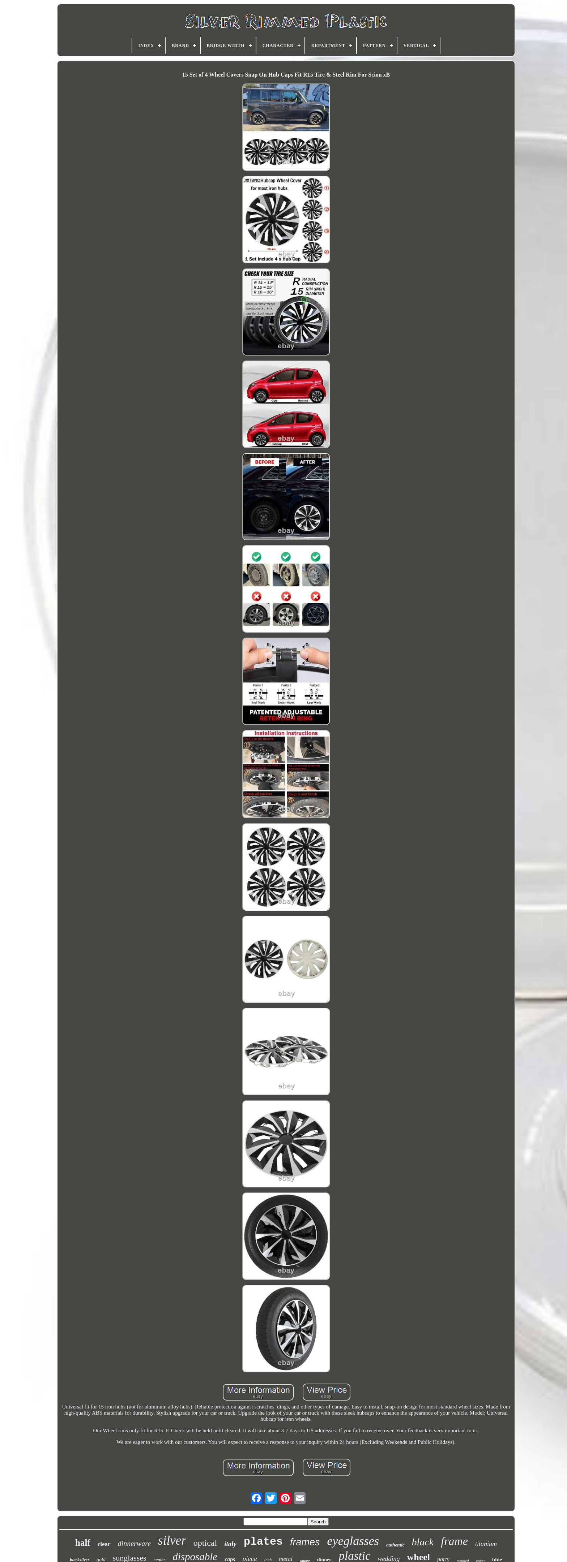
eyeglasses (353, 1541)
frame (454, 1541)
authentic (395, 1545)
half (82, 1543)
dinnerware (134, 1544)
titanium (486, 1544)
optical (205, 1543)
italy (230, 1544)
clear (104, 1544)
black (423, 1542)
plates (263, 1542)
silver (172, 1540)
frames (305, 1542)
